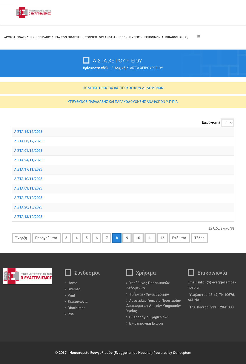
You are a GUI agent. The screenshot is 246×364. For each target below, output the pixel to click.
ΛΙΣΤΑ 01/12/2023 (28, 151)
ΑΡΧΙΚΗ (9, 37)
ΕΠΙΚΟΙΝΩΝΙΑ (154, 37)
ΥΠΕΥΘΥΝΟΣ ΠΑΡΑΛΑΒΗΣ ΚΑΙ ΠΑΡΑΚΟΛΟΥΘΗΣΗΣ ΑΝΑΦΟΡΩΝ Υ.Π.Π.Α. (123, 102)
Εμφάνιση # (211, 122)
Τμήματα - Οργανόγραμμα (149, 294)
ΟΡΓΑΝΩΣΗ (107, 37)
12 (162, 238)
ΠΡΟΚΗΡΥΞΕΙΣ (130, 37)
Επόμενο (179, 238)
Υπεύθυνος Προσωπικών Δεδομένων (148, 285)
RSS (71, 314)
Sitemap (74, 289)
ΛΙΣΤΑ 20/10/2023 (28, 207)
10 (138, 238)
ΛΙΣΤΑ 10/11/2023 (28, 179)
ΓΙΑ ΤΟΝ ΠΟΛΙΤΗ (67, 37)
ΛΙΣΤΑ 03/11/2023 (28, 188)
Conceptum (182, 353)
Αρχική (120, 68)
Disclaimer (76, 308)
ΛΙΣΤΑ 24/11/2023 (28, 160)
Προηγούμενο (46, 238)
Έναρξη (21, 238)
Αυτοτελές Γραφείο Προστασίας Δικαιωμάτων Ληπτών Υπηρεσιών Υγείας (153, 306)
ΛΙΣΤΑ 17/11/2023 (28, 169)
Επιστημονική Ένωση (146, 323)
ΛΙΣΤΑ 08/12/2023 (28, 141)
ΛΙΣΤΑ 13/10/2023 (28, 217)
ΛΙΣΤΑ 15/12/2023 (28, 132)
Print (71, 295)
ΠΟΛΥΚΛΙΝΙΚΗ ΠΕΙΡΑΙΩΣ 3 (35, 37)
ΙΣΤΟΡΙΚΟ (90, 37)
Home (72, 283)
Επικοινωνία (78, 302)
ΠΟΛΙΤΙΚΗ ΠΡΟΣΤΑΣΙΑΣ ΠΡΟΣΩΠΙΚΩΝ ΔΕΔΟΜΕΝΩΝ (123, 88)
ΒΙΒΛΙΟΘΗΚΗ (174, 37)
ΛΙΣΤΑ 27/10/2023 (28, 198)
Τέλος (199, 238)
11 (150, 238)
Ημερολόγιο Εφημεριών (148, 317)
